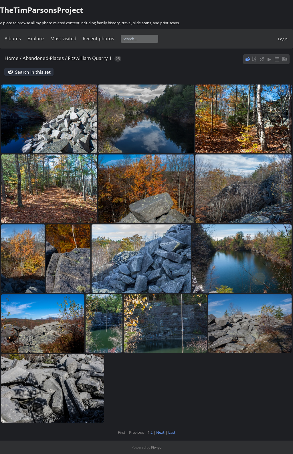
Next (160, 432)
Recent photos (98, 38)
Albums (13, 38)
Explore (35, 38)
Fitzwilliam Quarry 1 (90, 58)
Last (171, 432)
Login (283, 38)
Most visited (63, 38)
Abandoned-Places (43, 58)
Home (12, 58)
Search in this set (33, 72)
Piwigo (156, 447)
